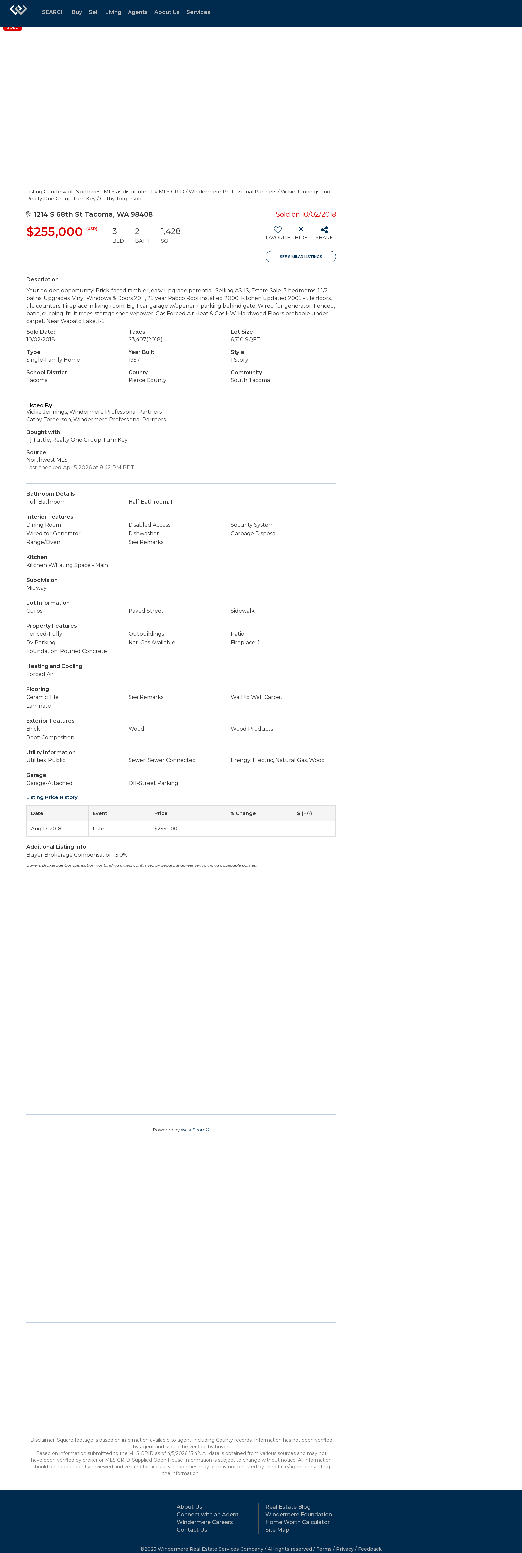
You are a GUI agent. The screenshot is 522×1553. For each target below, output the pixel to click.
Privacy (345, 1549)
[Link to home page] (18, 13)
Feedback (370, 1549)
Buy (77, 12)
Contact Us (192, 1530)
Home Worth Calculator (297, 1522)
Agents (138, 12)
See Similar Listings (301, 256)
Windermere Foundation (298, 1514)
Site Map (277, 1530)
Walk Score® (195, 1129)
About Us (167, 12)
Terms (324, 1549)
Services (198, 12)
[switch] (277, 236)
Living (113, 12)
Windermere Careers (205, 1522)
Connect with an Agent (208, 1514)
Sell (94, 12)
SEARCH (53, 12)
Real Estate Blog (288, 1507)
